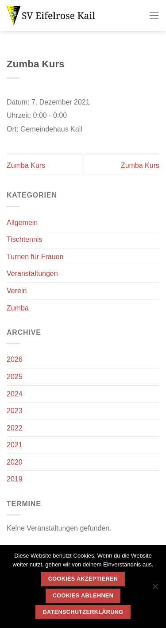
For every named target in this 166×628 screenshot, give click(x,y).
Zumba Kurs (26, 165)
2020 (15, 462)
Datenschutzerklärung (83, 612)
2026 (15, 359)
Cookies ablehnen (83, 596)
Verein (17, 291)
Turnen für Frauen (35, 256)
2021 (15, 445)
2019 (15, 479)
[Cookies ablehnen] (155, 589)
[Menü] (154, 15)
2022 (15, 428)
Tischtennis (24, 239)
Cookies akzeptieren (83, 579)
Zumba (18, 308)
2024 (15, 394)
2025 (15, 376)
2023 (15, 411)
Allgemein (22, 222)
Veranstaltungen (32, 273)
